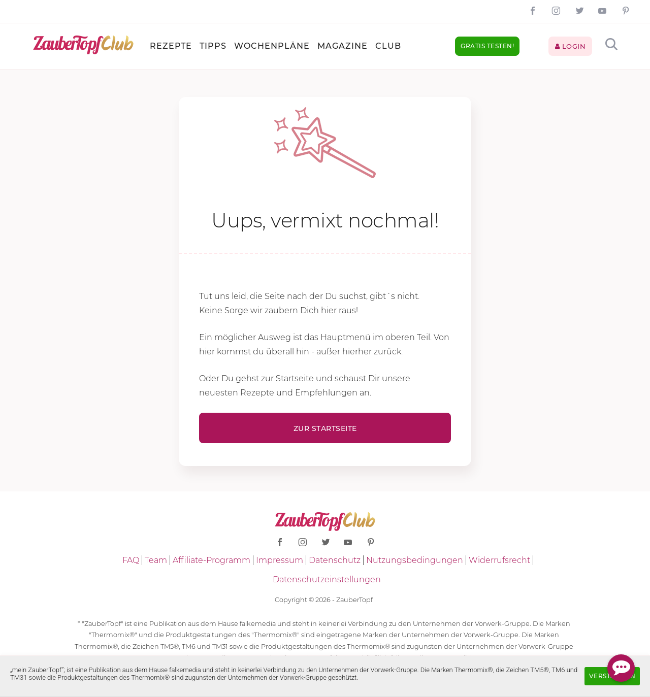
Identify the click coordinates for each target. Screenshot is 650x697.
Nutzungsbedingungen (414, 560)
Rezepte (171, 46)
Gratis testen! (487, 46)
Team (156, 560)
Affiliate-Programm (211, 560)
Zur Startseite (325, 428)
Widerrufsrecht (499, 560)
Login (570, 46)
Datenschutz (335, 560)
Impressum (279, 560)
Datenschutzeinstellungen (327, 579)
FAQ (130, 560)
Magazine (342, 46)
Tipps (213, 46)
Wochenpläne (272, 46)
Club (388, 46)
